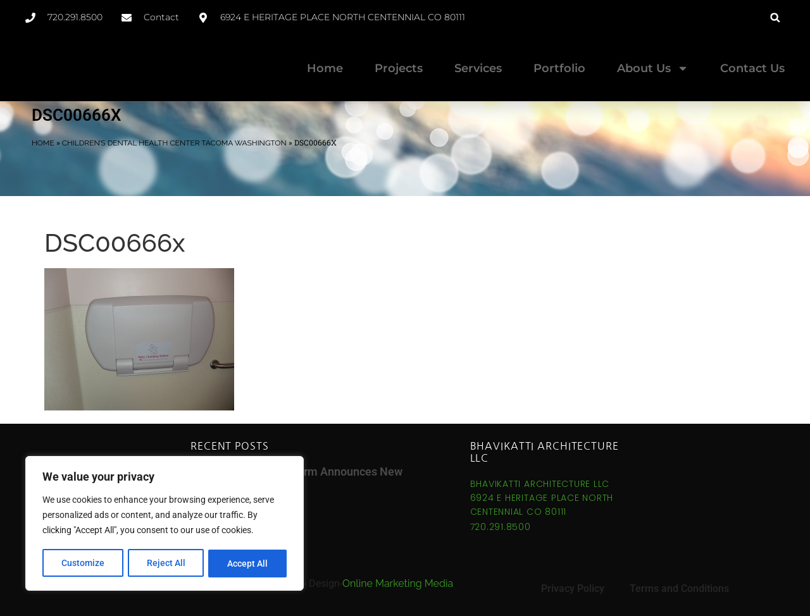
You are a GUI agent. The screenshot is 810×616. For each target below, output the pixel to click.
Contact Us (752, 68)
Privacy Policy (572, 588)
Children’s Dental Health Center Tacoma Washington (174, 143)
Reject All (166, 563)
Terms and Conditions (679, 588)
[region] (164, 524)
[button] (775, 17)
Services (478, 68)
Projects (399, 68)
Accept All (248, 563)
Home (325, 68)
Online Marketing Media (397, 583)
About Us (652, 68)
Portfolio (559, 68)
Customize (82, 563)
